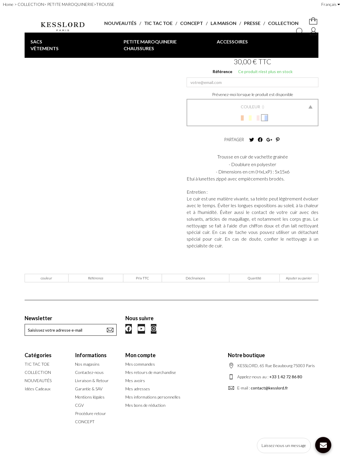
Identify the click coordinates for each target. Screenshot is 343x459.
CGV (79, 405)
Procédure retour (90, 413)
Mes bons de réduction (145, 405)
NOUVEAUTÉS (120, 23)
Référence (222, 71)
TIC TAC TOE (158, 23)
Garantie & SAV (89, 388)
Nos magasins (87, 364)
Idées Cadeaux (37, 388)
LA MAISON (223, 23)
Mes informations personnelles (152, 396)
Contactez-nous (89, 372)
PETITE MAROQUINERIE (150, 41)
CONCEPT (191, 23)
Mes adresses (137, 388)
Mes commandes (140, 364)
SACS (36, 41)
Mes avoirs (135, 380)
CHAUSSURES (139, 48)
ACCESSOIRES (232, 41)
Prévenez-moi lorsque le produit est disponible (252, 94)
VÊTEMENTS (44, 48)
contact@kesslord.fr (269, 387)
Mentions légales (90, 396)
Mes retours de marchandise (150, 372)
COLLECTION (283, 23)
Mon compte (140, 355)
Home (8, 4)
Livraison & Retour (92, 380)
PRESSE (252, 23)
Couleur (251, 106)
